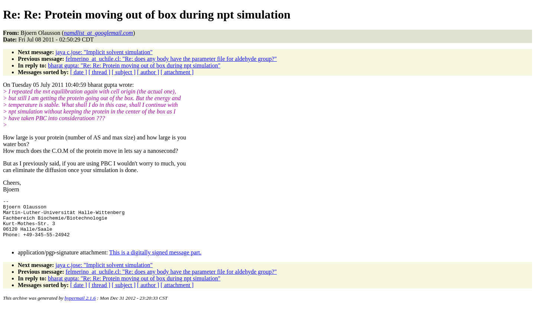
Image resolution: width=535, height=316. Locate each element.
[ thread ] (99, 72)
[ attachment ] (177, 72)
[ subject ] (124, 72)
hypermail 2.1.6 (80, 307)
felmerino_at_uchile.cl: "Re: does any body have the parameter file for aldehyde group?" (171, 59)
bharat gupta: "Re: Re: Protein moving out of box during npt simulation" (134, 65)
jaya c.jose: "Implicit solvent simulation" (103, 52)
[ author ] (148, 72)
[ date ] (78, 72)
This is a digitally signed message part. (155, 261)
